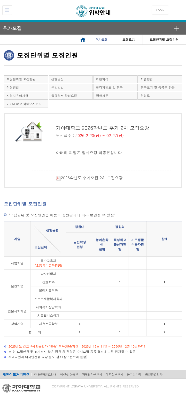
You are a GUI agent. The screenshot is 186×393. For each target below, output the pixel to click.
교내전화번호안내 (44, 374)
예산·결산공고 (69, 374)
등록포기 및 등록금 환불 (158, 87)
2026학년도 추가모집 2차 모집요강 (86, 178)
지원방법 (147, 79)
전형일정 (57, 79)
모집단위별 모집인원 (21, 79)
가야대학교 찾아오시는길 (24, 104)
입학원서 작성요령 (64, 95)
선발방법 (57, 87)
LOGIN (160, 10)
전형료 (145, 95)
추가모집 (12, 28)
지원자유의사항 (17, 95)
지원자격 (102, 79)
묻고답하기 (134, 374)
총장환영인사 (153, 374)
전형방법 (13, 87)
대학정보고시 (114, 374)
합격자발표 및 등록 (109, 87)
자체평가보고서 (92, 374)
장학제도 (102, 95)
